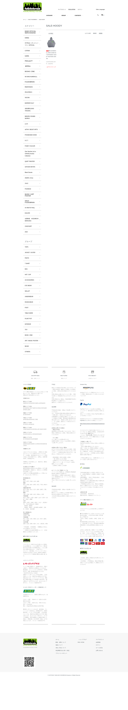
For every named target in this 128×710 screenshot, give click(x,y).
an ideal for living (30, 226)
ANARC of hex (29, 195)
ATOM (86, 673)
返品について (63, 676)
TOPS (27, 270)
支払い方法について (65, 679)
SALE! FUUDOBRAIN (33, 19)
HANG (27, 38)
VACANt (27, 105)
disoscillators (29, 99)
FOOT (27, 334)
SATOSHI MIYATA (31, 184)
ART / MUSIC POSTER (29, 370)
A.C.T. (27, 155)
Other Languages (100, 9)
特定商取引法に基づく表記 (67, 682)
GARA (27, 59)
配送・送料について (65, 673)
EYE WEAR (29, 310)
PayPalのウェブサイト (86, 452)
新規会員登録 (71, 9)
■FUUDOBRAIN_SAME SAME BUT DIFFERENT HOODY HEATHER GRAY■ (51, 54)
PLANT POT (29, 345)
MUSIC (27, 377)
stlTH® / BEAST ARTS (30, 140)
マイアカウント (62, 9)
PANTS (27, 281)
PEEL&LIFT (29, 64)
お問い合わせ (100, 682)
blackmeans (29, 93)
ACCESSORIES (30, 305)
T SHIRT (27, 287)
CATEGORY (49, 15)
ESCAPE (28, 232)
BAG (26, 293)
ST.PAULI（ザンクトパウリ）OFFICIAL (31, 45)
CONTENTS (78, 15)
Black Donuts (29, 189)
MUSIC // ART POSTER (29, 213)
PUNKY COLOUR (31, 161)
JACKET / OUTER (31, 275)
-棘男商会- (28, 70)
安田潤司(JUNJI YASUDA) (30, 118)
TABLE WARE (29, 340)
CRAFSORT (29, 248)
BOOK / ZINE (29, 363)
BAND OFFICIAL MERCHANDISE (30, 32)
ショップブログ (85, 671)
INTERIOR (28, 351)
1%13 (27, 201)
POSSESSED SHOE (29, 148)
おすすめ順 (88, 33)
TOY (26, 357)
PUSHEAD (28, 207)
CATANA (28, 54)
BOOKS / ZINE (30, 75)
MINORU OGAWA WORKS (31, 126)
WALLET (28, 316)
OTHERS (28, 383)
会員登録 (99, 673)
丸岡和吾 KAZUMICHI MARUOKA (29, 240)
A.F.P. (27, 133)
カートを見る (100, 679)
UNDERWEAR (29, 322)
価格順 (94, 33)
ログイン (80, 9)
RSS (82, 673)
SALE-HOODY (43, 19)
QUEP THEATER (30, 178)
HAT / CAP (28, 299)
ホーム (24, 19)
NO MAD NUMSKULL (29, 82)
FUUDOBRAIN (30, 88)
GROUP (64, 15)
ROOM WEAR (29, 328)
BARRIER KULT (30, 110)
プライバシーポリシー (66, 684)
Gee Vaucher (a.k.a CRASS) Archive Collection (31, 169)
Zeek (26, 254)
